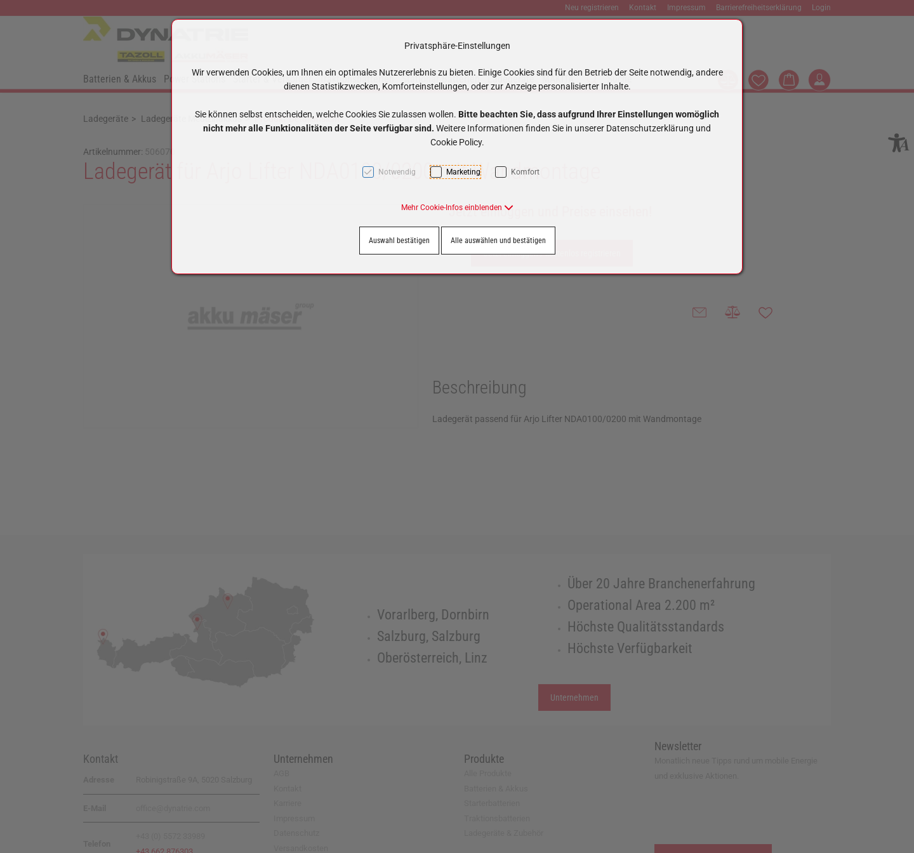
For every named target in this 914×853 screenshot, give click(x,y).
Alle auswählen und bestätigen (498, 240)
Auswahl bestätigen (399, 240)
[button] (457, 207)
